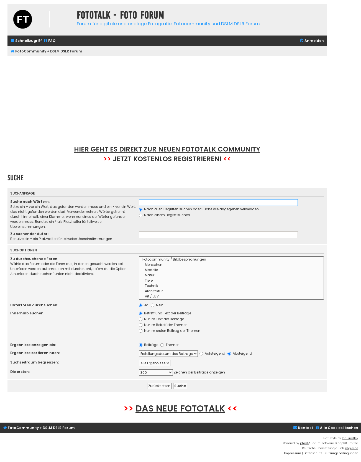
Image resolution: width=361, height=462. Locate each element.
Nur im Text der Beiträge (161, 319)
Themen (170, 344)
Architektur (231, 291)
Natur (231, 275)
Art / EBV (231, 296)
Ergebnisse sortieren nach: (35, 352)
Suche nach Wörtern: (30, 201)
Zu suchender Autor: (29, 233)
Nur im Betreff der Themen (163, 324)
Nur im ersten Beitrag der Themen (169, 330)
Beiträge (148, 344)
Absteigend (239, 353)
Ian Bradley (350, 438)
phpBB (304, 443)
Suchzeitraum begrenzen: (34, 362)
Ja (144, 305)
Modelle (231, 270)
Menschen (231, 264)
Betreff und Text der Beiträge (165, 313)
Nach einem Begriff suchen (164, 215)
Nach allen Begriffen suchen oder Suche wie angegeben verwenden (199, 209)
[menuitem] (49, 41)
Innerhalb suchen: (27, 313)
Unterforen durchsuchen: (34, 305)
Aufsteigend (212, 353)
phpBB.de (351, 448)
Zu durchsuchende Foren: (34, 258)
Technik (231, 286)
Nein (157, 305)
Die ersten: (20, 371)
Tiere (231, 280)
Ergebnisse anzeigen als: (33, 344)
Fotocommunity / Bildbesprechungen (231, 259)
